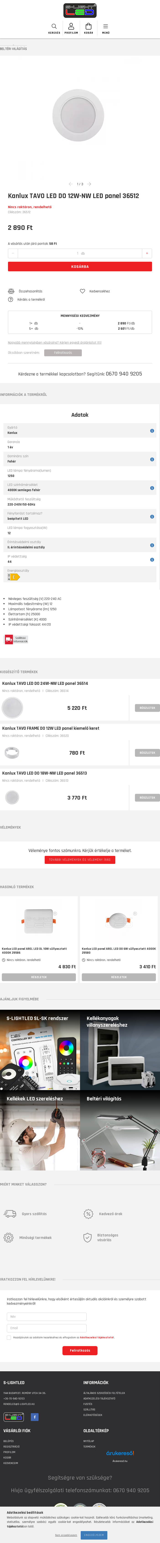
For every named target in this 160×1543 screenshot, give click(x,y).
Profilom (9, 1452)
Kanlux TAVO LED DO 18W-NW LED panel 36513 (44, 773)
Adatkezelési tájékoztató (99, 1398)
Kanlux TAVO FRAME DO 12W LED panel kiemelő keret (50, 728)
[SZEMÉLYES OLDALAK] (71, 28)
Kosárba (80, 266)
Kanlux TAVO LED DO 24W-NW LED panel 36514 (45, 683)
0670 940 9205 (124, 374)
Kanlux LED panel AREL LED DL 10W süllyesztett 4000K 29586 (34, 951)
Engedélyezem (94, 1535)
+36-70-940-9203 (14, 1398)
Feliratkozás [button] (63, 352)
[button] (44, 291)
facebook (35, 1417)
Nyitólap (88, 1441)
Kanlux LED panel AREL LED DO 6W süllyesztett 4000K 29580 (119, 951)
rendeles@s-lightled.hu (19, 1404)
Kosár (7, 1457)
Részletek (147, 708)
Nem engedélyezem (66, 1535)
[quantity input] (77, 253)
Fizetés (87, 1404)
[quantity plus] (147, 253)
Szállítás (89, 1409)
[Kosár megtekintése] (88, 28)
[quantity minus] (13, 253)
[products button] (105, 28)
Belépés (8, 1441)
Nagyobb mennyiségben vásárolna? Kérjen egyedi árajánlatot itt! (54, 342)
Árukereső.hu (120, 1461)
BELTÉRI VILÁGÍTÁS (13, 48)
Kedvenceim (10, 1463)
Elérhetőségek (92, 1415)
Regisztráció (11, 1446)
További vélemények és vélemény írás (80, 860)
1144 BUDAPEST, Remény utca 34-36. (24, 1393)
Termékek (89, 1446)
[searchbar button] (54, 28)
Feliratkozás (80, 1350)
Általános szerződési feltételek (104, 1393)
